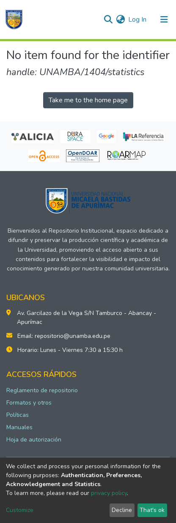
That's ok (152, 510)
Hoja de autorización (33, 440)
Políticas (17, 415)
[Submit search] (108, 19)
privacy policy (109, 493)
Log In (137, 19)
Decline (122, 510)
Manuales (19, 427)
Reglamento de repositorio (42, 390)
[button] (120, 19)
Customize (19, 510)
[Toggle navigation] (164, 19)
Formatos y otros (29, 403)
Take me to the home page (88, 100)
